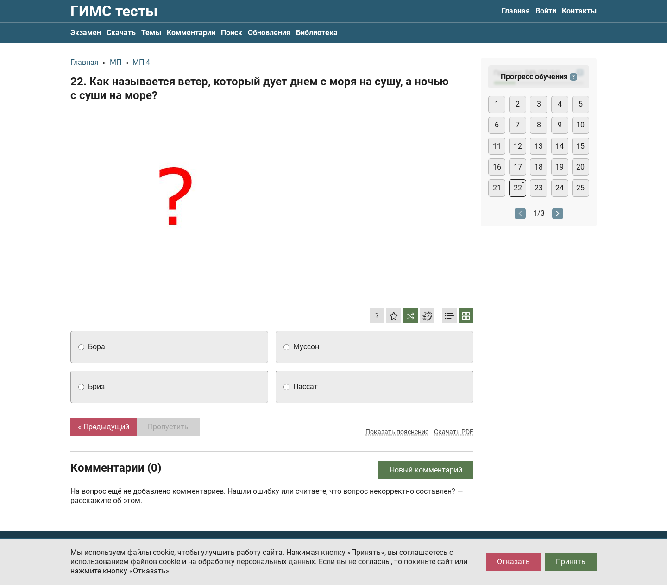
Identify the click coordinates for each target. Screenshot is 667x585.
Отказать (513, 561)
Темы (151, 32)
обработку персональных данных (256, 561)
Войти (545, 10)
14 (559, 146)
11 (497, 146)
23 (539, 187)
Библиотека (317, 32)
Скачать (121, 32)
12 (518, 146)
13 (539, 146)
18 (539, 167)
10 (580, 124)
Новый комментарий (426, 469)
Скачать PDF (453, 431)
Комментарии (191, 32)
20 (580, 167)
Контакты (579, 10)
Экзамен (85, 32)
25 (580, 187)
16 (497, 167)
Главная (516, 10)
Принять (570, 561)
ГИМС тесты (113, 11)
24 (559, 187)
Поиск (231, 32)
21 (497, 187)
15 (580, 146)
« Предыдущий (103, 426)
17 (518, 167)
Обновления (269, 32)
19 (559, 167)
